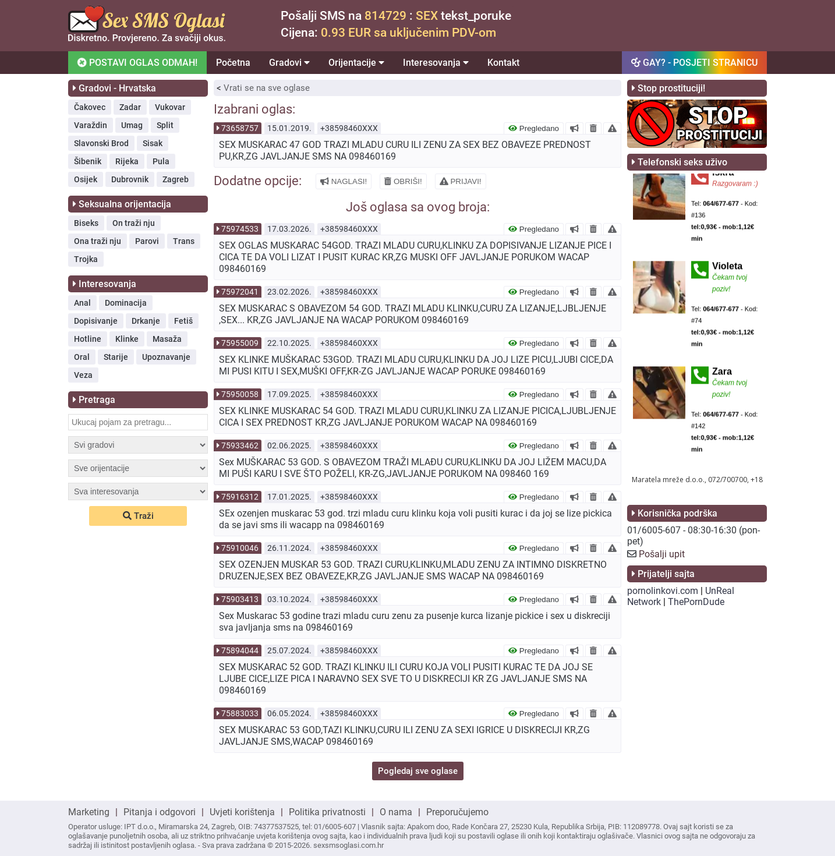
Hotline (87, 339)
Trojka (86, 259)
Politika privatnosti (327, 812)
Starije (116, 357)
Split (165, 125)
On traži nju (133, 223)
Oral (82, 357)
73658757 (240, 128)
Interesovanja (436, 62)
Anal (82, 302)
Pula (161, 161)
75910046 (240, 548)
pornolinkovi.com (662, 590)
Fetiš (183, 321)
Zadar (130, 107)
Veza (83, 375)
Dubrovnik (129, 179)
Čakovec (89, 107)
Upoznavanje (166, 357)
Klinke (127, 339)
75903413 (240, 599)
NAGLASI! (343, 181)
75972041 (240, 291)
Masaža (167, 339)
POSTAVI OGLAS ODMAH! (136, 62)
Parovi (147, 241)
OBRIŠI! (403, 181)
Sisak (152, 143)
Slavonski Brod (101, 143)
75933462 (240, 445)
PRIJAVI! (461, 181)
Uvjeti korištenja (242, 812)
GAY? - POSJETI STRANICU (694, 62)
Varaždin (90, 125)
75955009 (240, 343)
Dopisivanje (96, 321)
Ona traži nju (97, 241)
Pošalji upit (662, 554)
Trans (183, 241)
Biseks (86, 223)
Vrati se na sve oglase (267, 88)
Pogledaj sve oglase (418, 771)
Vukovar (170, 107)
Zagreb (175, 179)
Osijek (85, 179)
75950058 (240, 394)
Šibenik (87, 161)
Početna (233, 62)
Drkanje (146, 321)
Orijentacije (356, 62)
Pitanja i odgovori (159, 812)
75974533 (240, 229)
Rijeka (127, 161)
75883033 (240, 713)
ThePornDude (696, 601)
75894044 (240, 650)
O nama (396, 812)
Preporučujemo (457, 812)
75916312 (240, 496)
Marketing (88, 812)
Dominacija (126, 302)
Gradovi (289, 62)
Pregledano (533, 128)
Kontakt (503, 62)
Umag (132, 125)
